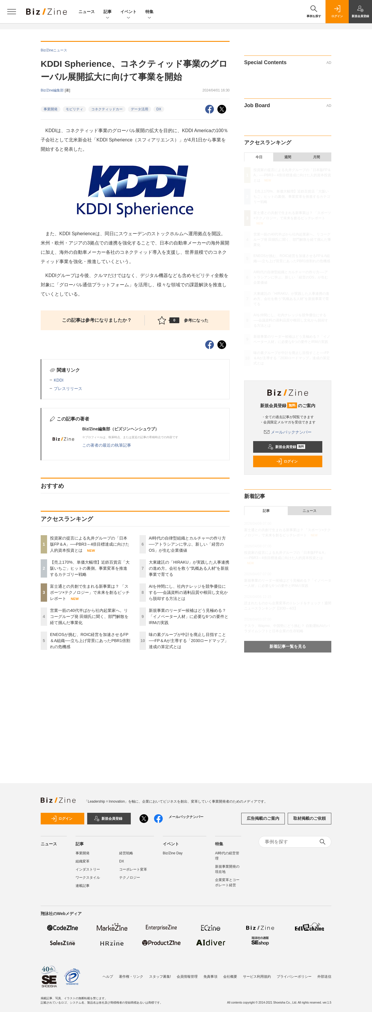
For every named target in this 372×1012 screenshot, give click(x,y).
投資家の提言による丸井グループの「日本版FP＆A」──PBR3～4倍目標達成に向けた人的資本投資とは (89, 544)
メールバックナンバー (288, 432)
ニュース (86, 11)
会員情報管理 (187, 977)
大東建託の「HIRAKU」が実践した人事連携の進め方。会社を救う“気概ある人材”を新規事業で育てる (189, 568)
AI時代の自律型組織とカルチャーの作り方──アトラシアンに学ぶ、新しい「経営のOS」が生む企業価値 (187, 544)
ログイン (287, 461)
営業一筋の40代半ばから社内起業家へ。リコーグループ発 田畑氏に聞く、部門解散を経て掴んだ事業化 (89, 616)
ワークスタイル (88, 878)
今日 (258, 157)
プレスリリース (68, 388)
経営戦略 (126, 853)
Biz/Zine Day (173, 853)
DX (158, 109)
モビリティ (74, 109)
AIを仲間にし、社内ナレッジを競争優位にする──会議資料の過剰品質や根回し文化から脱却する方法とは (188, 592)
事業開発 (51, 109)
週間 (287, 157)
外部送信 (324, 977)
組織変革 (83, 861)
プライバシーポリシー (294, 977)
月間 (316, 157)
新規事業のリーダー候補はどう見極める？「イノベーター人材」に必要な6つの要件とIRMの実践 (188, 616)
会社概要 (230, 977)
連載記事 (83, 886)
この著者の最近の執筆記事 (106, 445)
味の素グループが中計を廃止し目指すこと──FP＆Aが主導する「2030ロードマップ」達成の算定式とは (188, 640)
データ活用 (139, 109)
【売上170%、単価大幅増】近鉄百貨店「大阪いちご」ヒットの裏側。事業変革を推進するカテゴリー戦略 (90, 568)
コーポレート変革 (133, 869)
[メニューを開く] (11, 11)
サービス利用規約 (257, 977)
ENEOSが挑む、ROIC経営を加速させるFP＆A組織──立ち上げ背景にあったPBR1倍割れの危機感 (90, 640)
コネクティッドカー (107, 109)
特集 (149, 12)
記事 (107, 12)
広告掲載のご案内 (263, 818)
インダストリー (88, 869)
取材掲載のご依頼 (309, 818)
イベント (128, 12)
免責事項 (210, 977)
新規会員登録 (286, 447)
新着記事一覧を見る (287, 646)
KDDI (58, 380)
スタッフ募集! (160, 977)
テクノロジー (129, 878)
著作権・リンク (131, 977)
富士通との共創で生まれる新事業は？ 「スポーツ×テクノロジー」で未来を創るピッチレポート (90, 592)
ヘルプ (108, 977)
